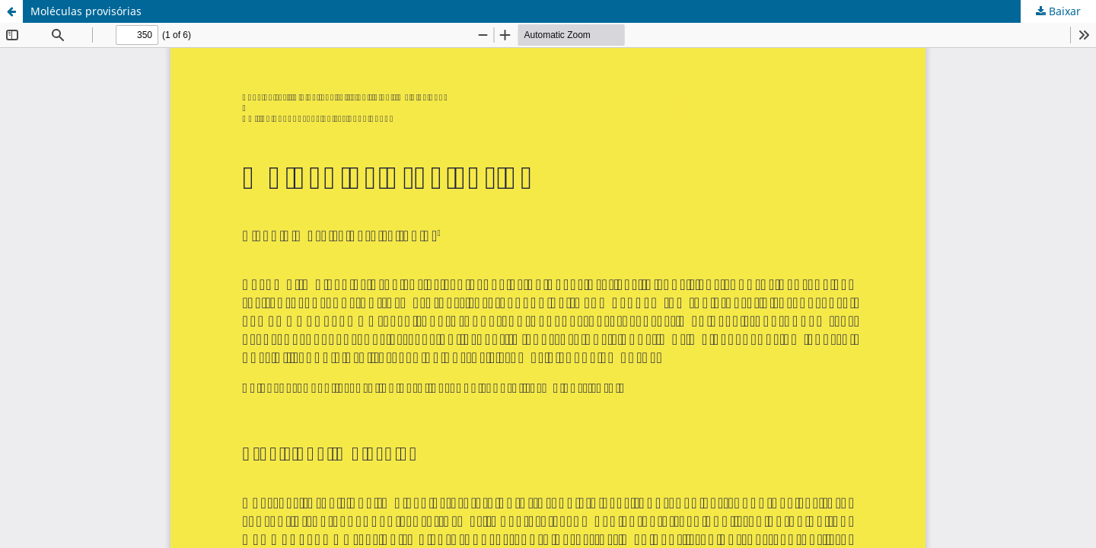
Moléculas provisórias (86, 11)
